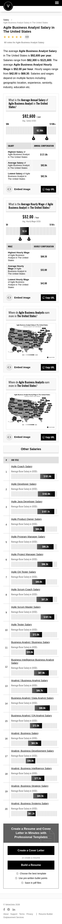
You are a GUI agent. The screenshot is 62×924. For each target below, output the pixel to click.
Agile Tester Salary (21, 624)
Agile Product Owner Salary (26, 519)
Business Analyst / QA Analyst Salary (31, 715)
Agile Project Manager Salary (27, 554)
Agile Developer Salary (24, 484)
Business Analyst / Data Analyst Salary (32, 698)
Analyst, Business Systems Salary (30, 803)
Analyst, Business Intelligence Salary (31, 768)
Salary (6, 20)
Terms (22, 914)
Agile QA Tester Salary (23, 571)
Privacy (29, 914)
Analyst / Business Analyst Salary (29, 680)
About (5, 914)
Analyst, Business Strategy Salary (29, 785)
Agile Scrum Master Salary (26, 607)
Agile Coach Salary (21, 466)
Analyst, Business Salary (25, 733)
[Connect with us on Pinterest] (8, 909)
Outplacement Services (13, 917)
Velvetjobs (8, 6)
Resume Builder (46, 914)
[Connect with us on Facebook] (4, 909)
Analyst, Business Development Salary (32, 750)
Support (13, 914)
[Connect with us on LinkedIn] (14, 909)
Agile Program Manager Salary (28, 536)
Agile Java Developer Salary (26, 501)
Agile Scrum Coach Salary (25, 589)
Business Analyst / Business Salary (30, 642)
